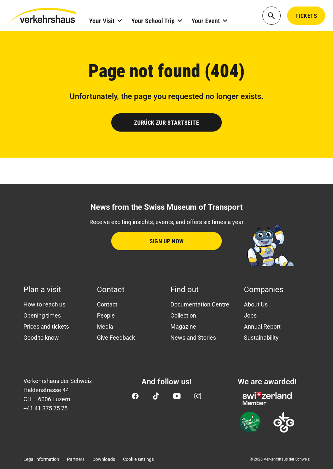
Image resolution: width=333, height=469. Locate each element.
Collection (183, 315)
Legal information (41, 459)
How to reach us (44, 304)
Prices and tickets (46, 326)
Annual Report (262, 326)
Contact (107, 304)
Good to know (41, 337)
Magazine (183, 326)
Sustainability (261, 337)
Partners (76, 459)
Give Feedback (116, 337)
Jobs (250, 315)
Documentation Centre (199, 304)
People (106, 315)
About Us (256, 304)
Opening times (42, 315)
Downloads (103, 459)
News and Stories (193, 337)
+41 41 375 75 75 (45, 408)
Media (105, 326)
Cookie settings (138, 459)
